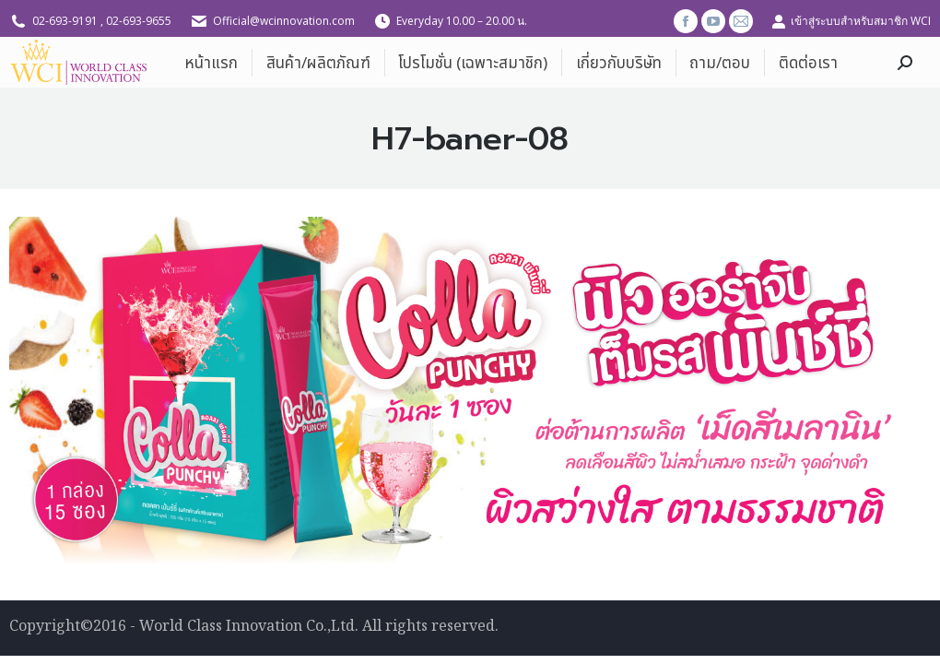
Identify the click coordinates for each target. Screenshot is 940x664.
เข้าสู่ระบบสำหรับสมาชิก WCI (851, 21)
